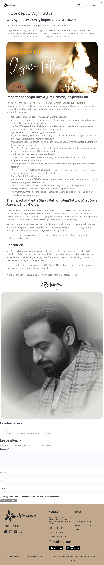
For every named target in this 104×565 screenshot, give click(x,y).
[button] (78, 5)
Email (2, 481)
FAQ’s (89, 525)
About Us (90, 518)
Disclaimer (75, 561)
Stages (89, 522)
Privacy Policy (73, 556)
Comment (4, 449)
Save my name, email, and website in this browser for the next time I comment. (31, 497)
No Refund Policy (93, 556)
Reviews (78, 525)
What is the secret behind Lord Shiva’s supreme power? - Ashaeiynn (29, 433)
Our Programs (80, 522)
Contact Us (79, 529)
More (77, 275)
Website (3, 489)
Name (3, 473)
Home (77, 518)
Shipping (83, 556)
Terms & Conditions (60, 556)
